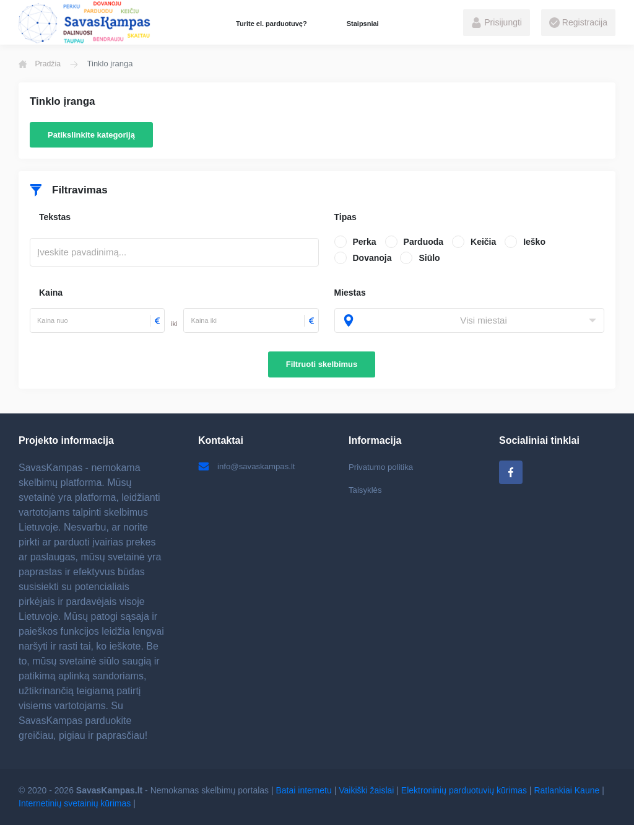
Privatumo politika (383, 467)
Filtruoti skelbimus (322, 364)
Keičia (483, 242)
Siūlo (429, 258)
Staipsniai (363, 23)
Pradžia (41, 64)
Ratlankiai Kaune (566, 790)
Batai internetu (304, 790)
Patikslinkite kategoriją (91, 134)
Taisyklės (366, 491)
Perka (364, 242)
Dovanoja (372, 258)
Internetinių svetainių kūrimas (75, 803)
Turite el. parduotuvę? (271, 23)
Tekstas (55, 217)
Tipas (345, 217)
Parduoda (424, 242)
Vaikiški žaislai (366, 790)
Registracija (578, 23)
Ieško (534, 242)
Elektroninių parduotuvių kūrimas (464, 790)
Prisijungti (496, 23)
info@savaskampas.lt (249, 467)
